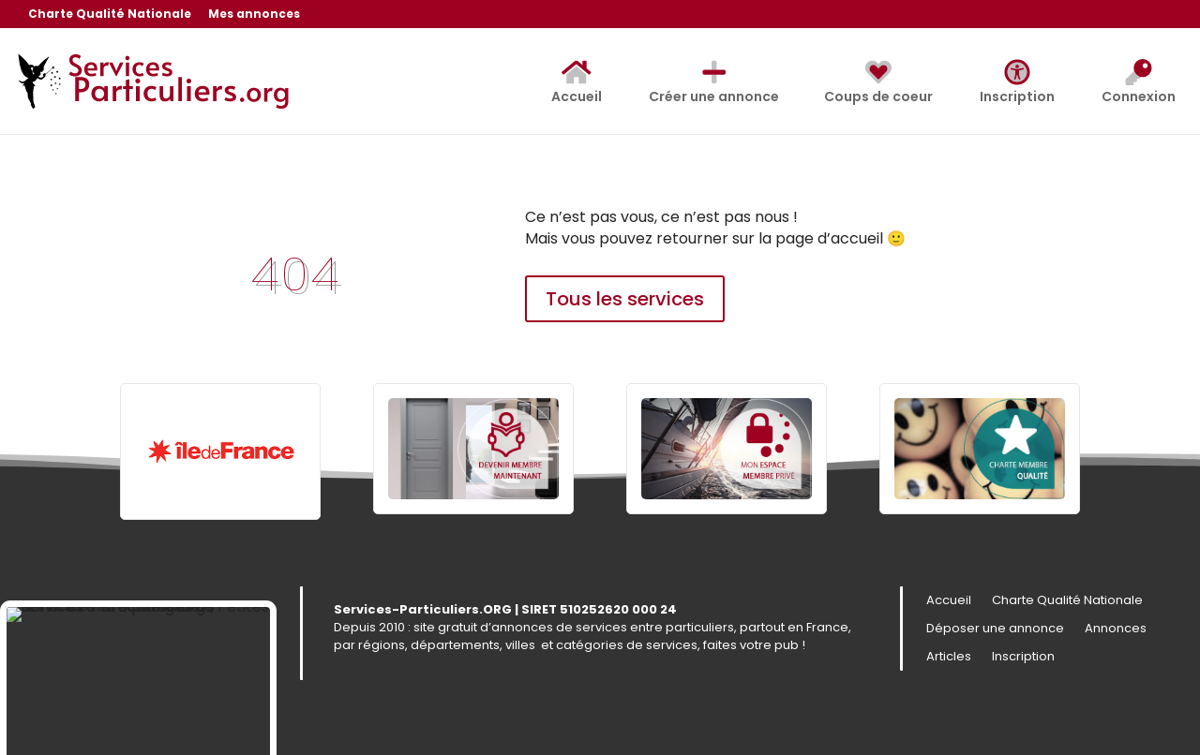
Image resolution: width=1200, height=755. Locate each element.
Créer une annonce (714, 82)
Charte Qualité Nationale (109, 15)
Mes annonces (254, 15)
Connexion (1138, 82)
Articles (948, 657)
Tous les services (625, 299)
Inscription (1017, 82)
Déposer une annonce (995, 629)
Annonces (1116, 629)
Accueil (576, 82)
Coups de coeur (878, 82)
